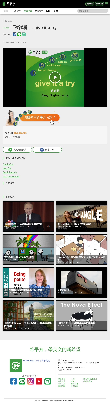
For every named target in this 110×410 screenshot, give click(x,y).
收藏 (7, 28)
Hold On (7, 168)
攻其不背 (61, 379)
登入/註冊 (99, 4)
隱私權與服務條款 (90, 379)
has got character (11, 176)
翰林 (56, 11)
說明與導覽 (87, 381)
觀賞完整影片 (17, 150)
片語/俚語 (7, 21)
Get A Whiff (8, 164)
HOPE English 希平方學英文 (36, 360)
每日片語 (61, 384)
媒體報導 (74, 386)
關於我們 (74, 384)
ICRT (48, 11)
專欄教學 (39, 11)
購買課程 (90, 4)
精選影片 (17, 11)
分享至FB (47, 150)
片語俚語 (28, 11)
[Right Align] (106, 4)
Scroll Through (10, 172)
